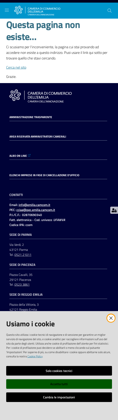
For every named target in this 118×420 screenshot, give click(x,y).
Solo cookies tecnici (59, 370)
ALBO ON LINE (20, 156)
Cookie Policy (34, 356)
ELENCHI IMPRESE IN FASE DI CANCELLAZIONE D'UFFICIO (44, 175)
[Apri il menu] (6, 10)
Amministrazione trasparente (30, 117)
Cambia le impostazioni (59, 397)
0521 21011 (22, 254)
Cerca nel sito (16, 67)
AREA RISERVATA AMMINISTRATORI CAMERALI (37, 137)
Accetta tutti (59, 384)
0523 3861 (22, 284)
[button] (109, 10)
